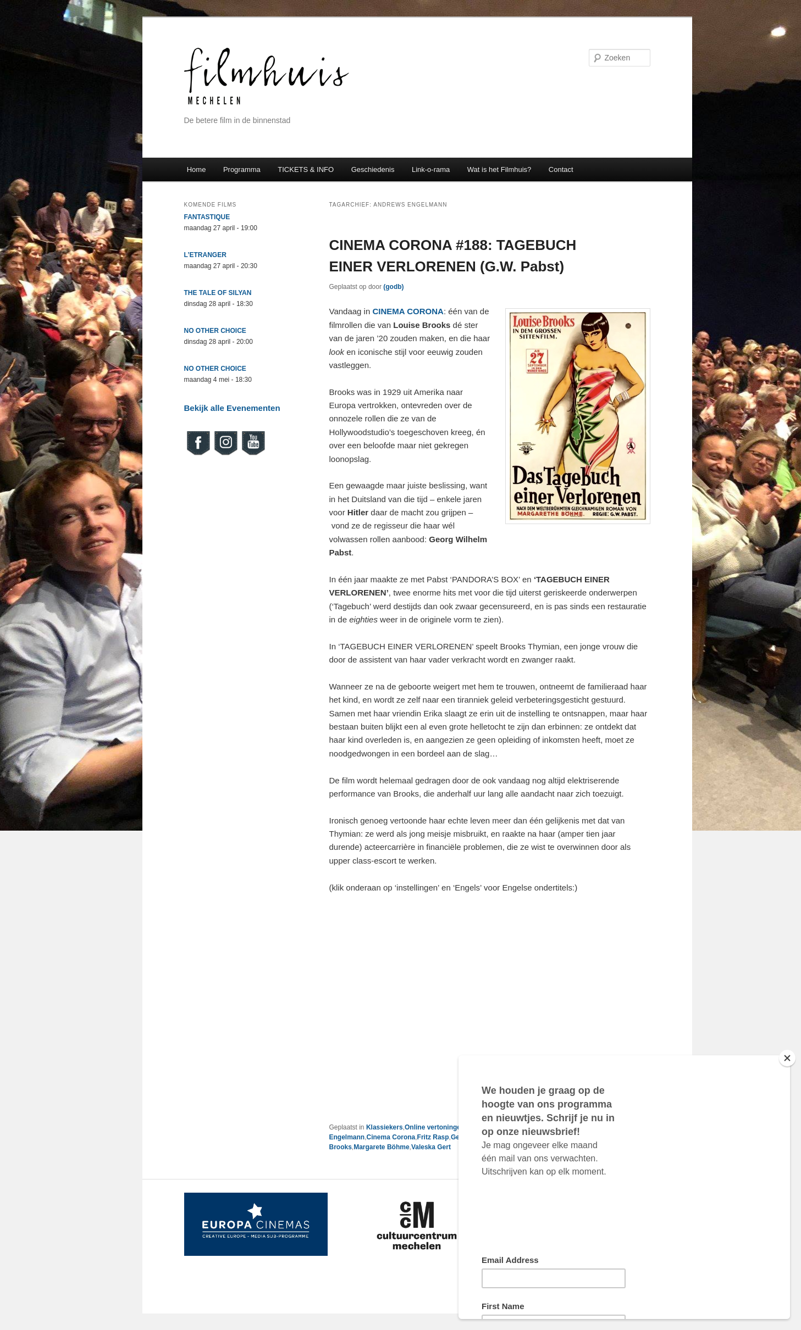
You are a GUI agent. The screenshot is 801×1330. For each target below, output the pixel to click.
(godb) (393, 287)
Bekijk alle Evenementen (232, 408)
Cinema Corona (391, 1137)
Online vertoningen (435, 1127)
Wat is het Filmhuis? (499, 169)
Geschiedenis (373, 169)
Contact (561, 169)
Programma (242, 169)
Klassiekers (384, 1127)
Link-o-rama (431, 169)
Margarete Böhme (381, 1147)
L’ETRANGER (205, 255)
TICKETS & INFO (306, 169)
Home (196, 169)
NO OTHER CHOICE (215, 331)
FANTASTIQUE (207, 217)
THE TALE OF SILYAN (218, 293)
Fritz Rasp (433, 1137)
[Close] (787, 1058)
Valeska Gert (431, 1147)
